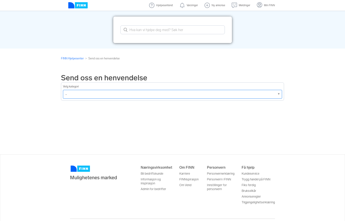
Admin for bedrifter (153, 189)
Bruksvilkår (249, 191)
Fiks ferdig (249, 185)
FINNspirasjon (189, 179)
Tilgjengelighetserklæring (258, 202)
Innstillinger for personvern (217, 187)
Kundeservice (250, 174)
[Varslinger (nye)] (188, 5)
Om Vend (185, 185)
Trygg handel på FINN (256, 179)
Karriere (184, 174)
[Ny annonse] (214, 5)
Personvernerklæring (221, 174)
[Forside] (78, 5)
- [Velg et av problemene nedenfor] (66, 94)
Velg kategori (71, 86)
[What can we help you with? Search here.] (172, 29)
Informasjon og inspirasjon (151, 181)
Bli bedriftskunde (152, 174)
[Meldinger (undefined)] (240, 5)
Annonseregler (251, 196)
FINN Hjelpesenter (72, 58)
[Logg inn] (266, 5)
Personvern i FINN (219, 179)
